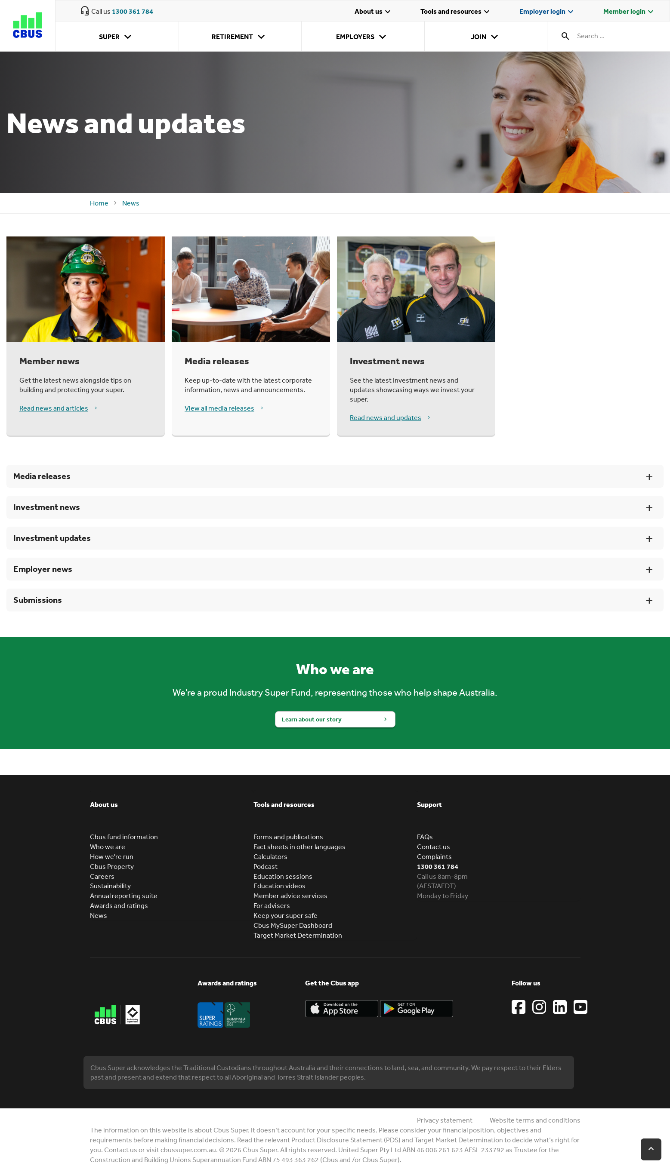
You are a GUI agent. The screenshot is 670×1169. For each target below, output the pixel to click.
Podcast (265, 866)
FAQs (425, 836)
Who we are (107, 846)
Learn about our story (312, 719)
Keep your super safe (285, 915)
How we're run (111, 856)
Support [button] (429, 804)
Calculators (270, 856)
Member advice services (290, 895)
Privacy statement (444, 1120)
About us (374, 12)
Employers (362, 37)
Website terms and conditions (535, 1120)
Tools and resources (456, 12)
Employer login (547, 12)
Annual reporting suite (123, 895)
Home (99, 203)
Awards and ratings (119, 905)
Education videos (279, 885)
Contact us (433, 846)
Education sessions (282, 876)
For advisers (271, 905)
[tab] (171, 811)
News (130, 203)
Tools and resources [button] (284, 804)
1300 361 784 (132, 11)
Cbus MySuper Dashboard (292, 925)
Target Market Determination (297, 935)
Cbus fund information (124, 836)
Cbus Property (112, 866)
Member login (629, 12)
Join (486, 37)
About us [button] (104, 804)
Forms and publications (288, 836)
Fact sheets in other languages (299, 846)
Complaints (434, 856)
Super (117, 37)
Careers (102, 876)
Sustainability (110, 885)
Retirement (240, 37)
